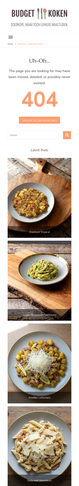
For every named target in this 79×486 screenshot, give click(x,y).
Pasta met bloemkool (39, 480)
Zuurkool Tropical (39, 232)
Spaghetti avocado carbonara (39, 314)
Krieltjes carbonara (39, 397)
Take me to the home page (39, 120)
